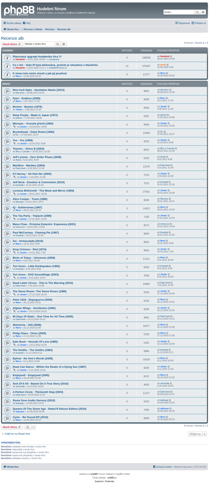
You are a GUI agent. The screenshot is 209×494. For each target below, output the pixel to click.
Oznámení (54, 59)
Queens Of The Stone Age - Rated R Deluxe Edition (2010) (49, 408)
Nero (18, 76)
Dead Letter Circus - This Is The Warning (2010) (43, 282)
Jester (19, 109)
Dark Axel (20, 168)
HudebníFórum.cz (58, 68)
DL (17, 134)
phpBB (94, 474)
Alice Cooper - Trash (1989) (30, 199)
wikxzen (20, 411)
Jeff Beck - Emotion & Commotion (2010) (39, 182)
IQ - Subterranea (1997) (27, 207)
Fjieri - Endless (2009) (26, 98)
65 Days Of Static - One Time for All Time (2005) (43, 316)
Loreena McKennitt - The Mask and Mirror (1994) (43, 190)
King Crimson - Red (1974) (29, 249)
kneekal (19, 185)
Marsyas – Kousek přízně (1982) (33, 123)
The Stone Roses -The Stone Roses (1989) (40, 291)
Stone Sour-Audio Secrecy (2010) (34, 400)
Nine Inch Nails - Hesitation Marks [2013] (38, 89)
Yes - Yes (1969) (23, 140)
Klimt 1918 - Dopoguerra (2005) (32, 299)
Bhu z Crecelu (23, 151)
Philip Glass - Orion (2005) (29, 333)
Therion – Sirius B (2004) (28, 148)
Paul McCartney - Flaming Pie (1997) (36, 232)
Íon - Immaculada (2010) (28, 240)
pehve (19, 118)
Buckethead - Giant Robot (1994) (33, 131)
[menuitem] (26, 23)
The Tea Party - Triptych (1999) (32, 215)
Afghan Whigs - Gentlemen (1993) (34, 308)
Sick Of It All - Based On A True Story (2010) (40, 383)
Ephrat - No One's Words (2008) (33, 358)
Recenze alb (12, 38)
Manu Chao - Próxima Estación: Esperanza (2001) (44, 224)
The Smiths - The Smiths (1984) (33, 350)
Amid (18, 160)
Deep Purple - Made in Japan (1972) (35, 115)
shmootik (20, 386)
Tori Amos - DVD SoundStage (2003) (36, 274)
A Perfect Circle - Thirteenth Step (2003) (38, 392)
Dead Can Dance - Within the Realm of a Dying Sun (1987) (49, 366)
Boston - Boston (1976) (27, 106)
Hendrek (20, 59)
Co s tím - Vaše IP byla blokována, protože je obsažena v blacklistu (55, 65)
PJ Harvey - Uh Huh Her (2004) (32, 173)
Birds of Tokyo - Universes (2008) (34, 257)
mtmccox (20, 227)
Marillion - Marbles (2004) (29, 165)
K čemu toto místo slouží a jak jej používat (40, 73)
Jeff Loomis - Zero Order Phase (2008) (37, 157)
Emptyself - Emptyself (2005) (31, 375)
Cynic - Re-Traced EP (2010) (30, 417)
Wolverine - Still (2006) (27, 324)
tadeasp (20, 403)
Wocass (20, 202)
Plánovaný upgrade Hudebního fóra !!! (37, 56)
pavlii (163, 64)
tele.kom (20, 92)
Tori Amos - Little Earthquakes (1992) (36, 266)
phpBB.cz (112, 478)
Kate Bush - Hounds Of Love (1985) (35, 341)
